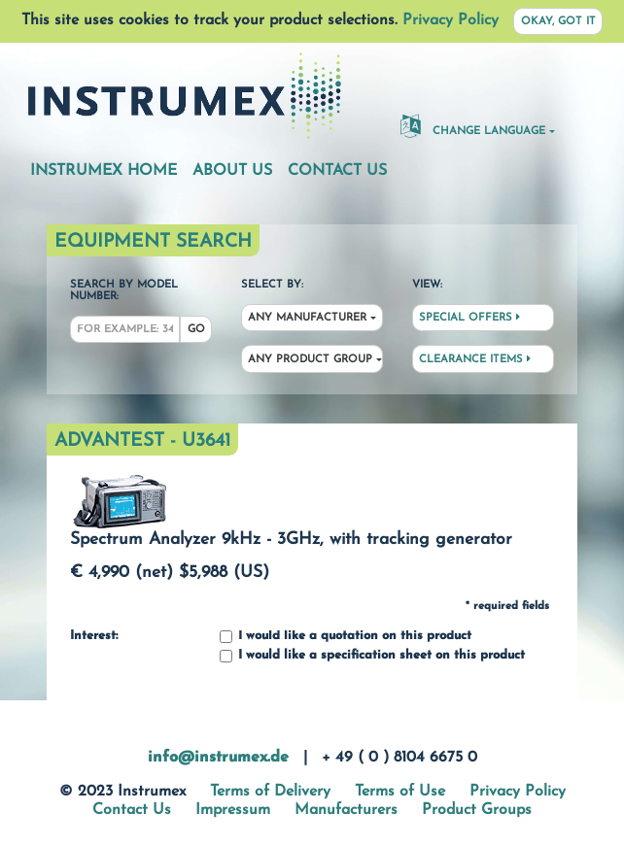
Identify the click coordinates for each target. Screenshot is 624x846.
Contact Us (337, 171)
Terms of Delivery (270, 791)
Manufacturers (346, 810)
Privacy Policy (450, 20)
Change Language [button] (472, 125)
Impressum (232, 810)
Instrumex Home (103, 171)
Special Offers (469, 317)
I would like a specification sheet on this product (372, 656)
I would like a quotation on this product (345, 636)
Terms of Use (400, 791)
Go (196, 329)
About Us (232, 171)
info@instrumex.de (218, 757)
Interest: (94, 636)
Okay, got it (558, 22)
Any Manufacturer (307, 318)
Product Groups (477, 810)
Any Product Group (310, 360)
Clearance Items (475, 359)
